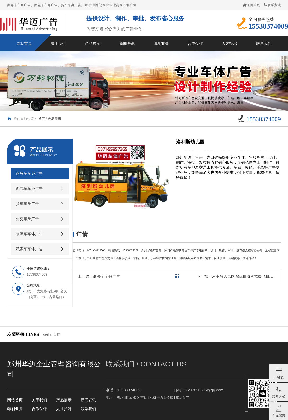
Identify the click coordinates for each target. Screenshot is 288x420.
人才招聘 (64, 409)
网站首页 (15, 400)
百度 (57, 334)
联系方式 (272, 5)
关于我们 (39, 400)
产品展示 (54, 119)
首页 (41, 119)
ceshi (47, 334)
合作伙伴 (39, 409)
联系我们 (88, 409)
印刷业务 (15, 409)
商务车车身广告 (106, 276)
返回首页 (251, 5)
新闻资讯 (88, 400)
